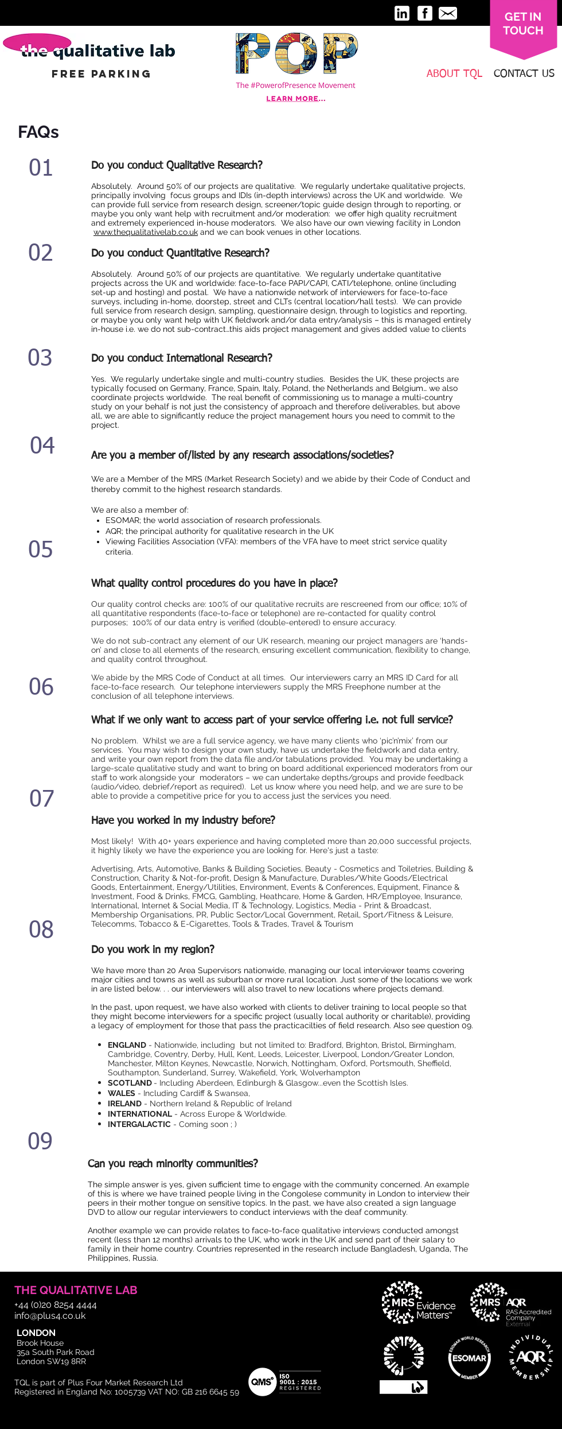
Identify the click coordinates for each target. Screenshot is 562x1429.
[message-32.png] (448, 13)
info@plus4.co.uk (49, 1315)
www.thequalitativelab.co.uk (145, 232)
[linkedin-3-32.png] (402, 13)
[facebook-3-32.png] (425, 13)
